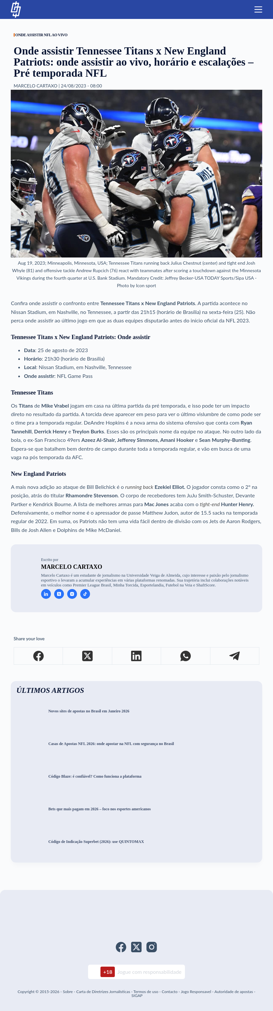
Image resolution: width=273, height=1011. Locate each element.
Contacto (169, 991)
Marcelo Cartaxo (71, 567)
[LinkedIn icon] (46, 594)
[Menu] (258, 9)
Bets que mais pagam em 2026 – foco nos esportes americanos (99, 809)
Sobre (68, 991)
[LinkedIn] (136, 656)
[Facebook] (38, 656)
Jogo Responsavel (196, 991)
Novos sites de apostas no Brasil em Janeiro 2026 (88, 711)
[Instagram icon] (72, 594)
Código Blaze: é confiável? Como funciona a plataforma (95, 776)
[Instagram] (151, 947)
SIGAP (137, 995)
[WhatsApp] (185, 656)
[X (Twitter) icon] (59, 594)
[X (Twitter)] (87, 656)
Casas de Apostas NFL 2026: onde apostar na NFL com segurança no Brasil (111, 744)
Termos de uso (145, 991)
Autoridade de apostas (233, 991)
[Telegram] (234, 656)
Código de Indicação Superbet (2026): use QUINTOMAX (96, 842)
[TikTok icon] (85, 594)
